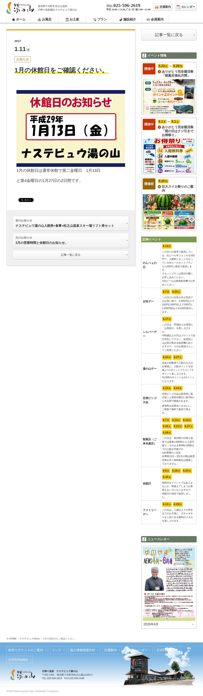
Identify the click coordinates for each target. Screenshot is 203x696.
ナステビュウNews (29, 638)
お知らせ (22, 59)
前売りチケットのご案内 (25, 650)
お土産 (74, 19)
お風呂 (47, 19)
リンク (56, 650)
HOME (12, 638)
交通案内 (110, 650)
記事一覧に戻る (169, 35)
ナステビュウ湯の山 (20, 8)
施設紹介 (129, 19)
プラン (102, 19)
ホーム (21, 19)
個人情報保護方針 (82, 650)
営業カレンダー (136, 650)
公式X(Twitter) (18, 659)
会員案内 (157, 19)
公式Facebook (166, 650)
